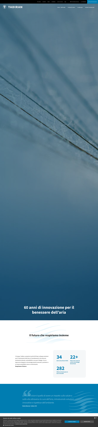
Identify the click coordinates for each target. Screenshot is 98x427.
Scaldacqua (80, 7)
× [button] (96, 417)
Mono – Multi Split (61, 7)
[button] (92, 2)
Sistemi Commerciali (89, 7)
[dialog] (49, 421)
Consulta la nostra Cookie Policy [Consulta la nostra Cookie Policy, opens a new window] (21, 423)
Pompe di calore (71, 7)
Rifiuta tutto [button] (87, 421)
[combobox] (95, 418)
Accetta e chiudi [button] (72, 421)
